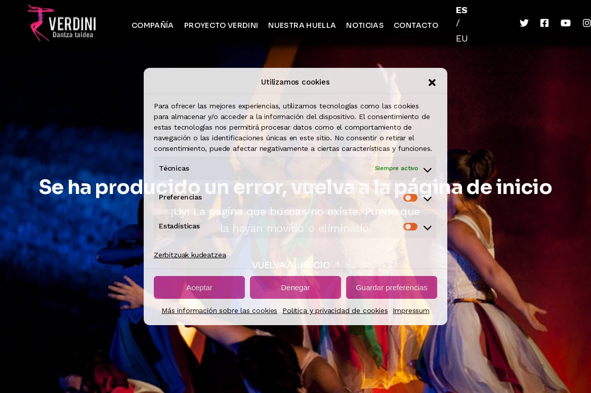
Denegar (295, 287)
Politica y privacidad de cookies (335, 310)
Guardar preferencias (392, 287)
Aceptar (199, 287)
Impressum (411, 310)
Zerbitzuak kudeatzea (190, 255)
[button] (432, 82)
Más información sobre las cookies (219, 310)
